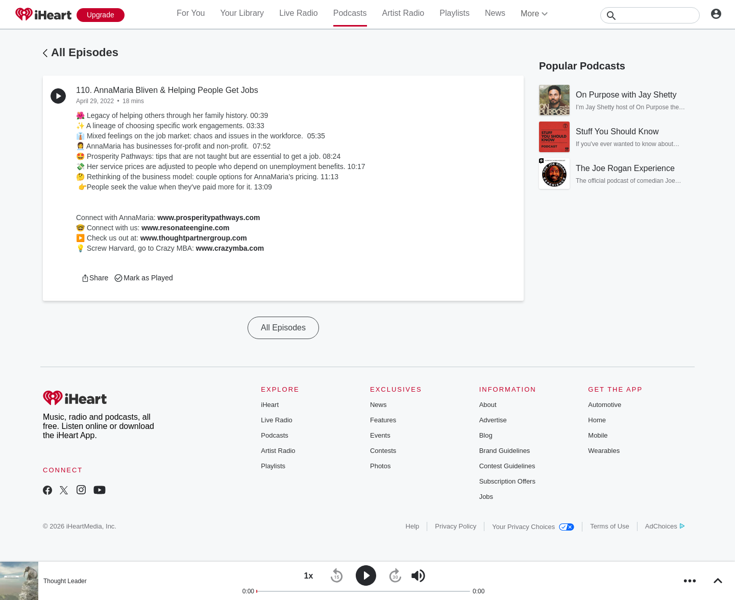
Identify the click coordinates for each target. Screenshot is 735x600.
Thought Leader (65, 581)
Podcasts (350, 13)
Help (413, 526)
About (488, 405)
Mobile (597, 435)
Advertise (493, 420)
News (495, 13)
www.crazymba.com (230, 248)
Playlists (454, 13)
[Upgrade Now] (101, 15)
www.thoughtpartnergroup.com (193, 238)
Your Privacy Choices (533, 527)
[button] (94, 278)
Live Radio (298, 13)
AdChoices (664, 526)
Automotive (604, 405)
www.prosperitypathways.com (209, 217)
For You (191, 13)
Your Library (242, 13)
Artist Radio (403, 13)
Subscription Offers (507, 481)
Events (380, 435)
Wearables (604, 450)
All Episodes (84, 52)
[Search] (650, 15)
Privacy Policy (455, 526)
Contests (383, 450)
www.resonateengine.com (185, 228)
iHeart (270, 405)
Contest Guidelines (507, 466)
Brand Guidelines (504, 450)
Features (383, 420)
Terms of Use (609, 526)
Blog (486, 435)
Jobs (486, 496)
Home (597, 420)
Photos (380, 466)
